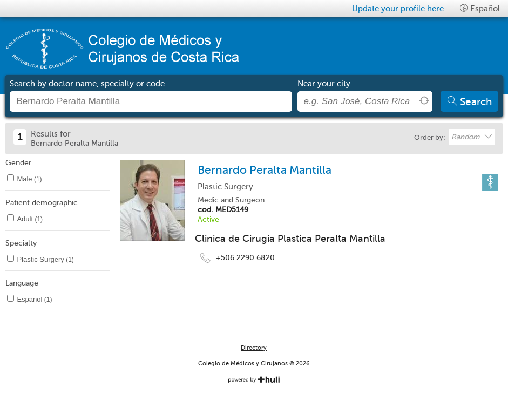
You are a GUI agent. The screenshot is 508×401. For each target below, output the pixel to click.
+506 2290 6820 (245, 258)
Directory (254, 347)
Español (480, 8)
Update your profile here (398, 8)
